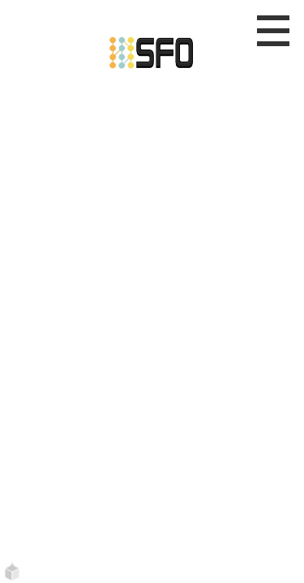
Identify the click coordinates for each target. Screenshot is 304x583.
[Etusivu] (152, 50)
